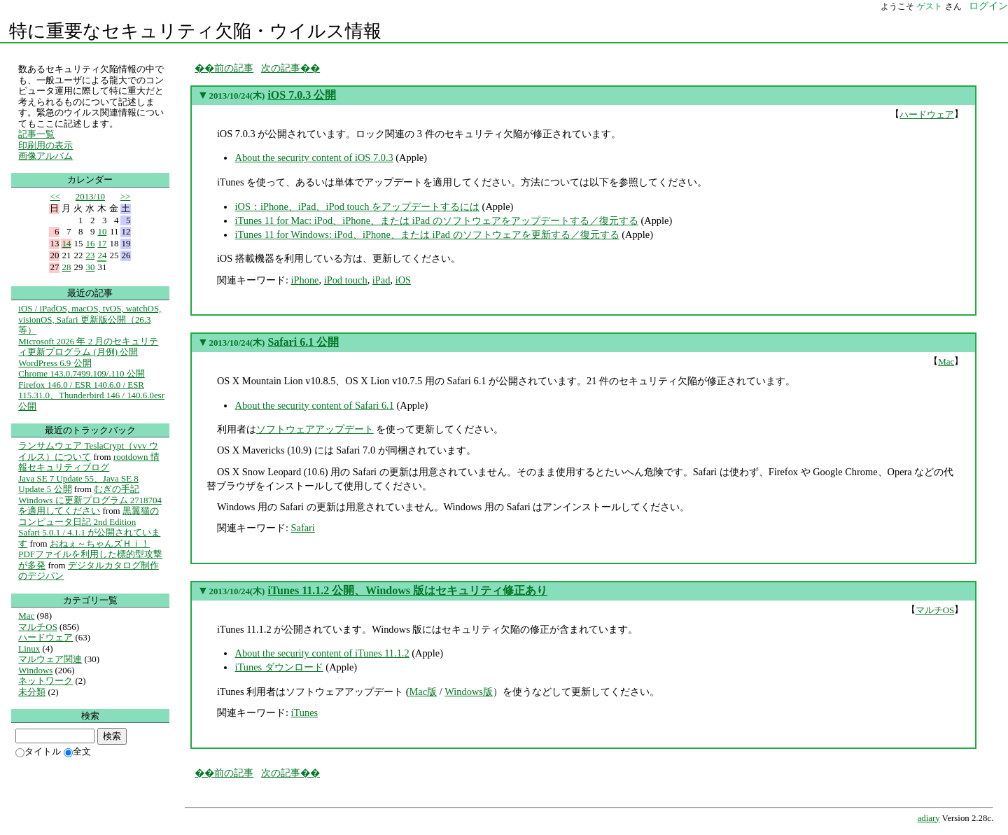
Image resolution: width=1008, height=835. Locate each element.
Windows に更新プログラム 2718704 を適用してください (90, 506)
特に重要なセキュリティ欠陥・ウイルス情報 (195, 31)
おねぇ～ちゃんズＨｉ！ (100, 543)
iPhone (304, 280)
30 (89, 267)
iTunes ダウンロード (278, 667)
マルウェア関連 (50, 659)
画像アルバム (45, 155)
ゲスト (929, 6)
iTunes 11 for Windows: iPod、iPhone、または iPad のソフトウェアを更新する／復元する (426, 234)
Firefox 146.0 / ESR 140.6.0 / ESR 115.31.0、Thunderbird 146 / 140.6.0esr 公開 (91, 395)
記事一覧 (36, 134)
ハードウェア (926, 114)
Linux (29, 648)
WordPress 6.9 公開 (54, 363)
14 (66, 243)
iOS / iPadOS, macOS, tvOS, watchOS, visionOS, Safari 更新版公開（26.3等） (89, 319)
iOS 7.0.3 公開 (301, 95)
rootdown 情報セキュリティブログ (88, 462)
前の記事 (233, 67)
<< (55, 196)
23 (89, 255)
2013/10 (90, 196)
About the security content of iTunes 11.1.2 (321, 653)
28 (66, 267)
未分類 (32, 692)
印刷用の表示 (45, 145)
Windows (35, 670)
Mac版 (424, 691)
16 (89, 243)
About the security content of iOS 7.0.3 (313, 157)
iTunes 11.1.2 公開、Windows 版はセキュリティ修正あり (407, 590)
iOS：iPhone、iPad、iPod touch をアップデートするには (356, 206)
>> (125, 196)
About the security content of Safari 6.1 (313, 405)
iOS (403, 280)
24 (101, 255)
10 (101, 231)
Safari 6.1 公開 (303, 342)
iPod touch (346, 280)
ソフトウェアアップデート (315, 429)
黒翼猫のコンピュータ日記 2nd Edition (88, 516)
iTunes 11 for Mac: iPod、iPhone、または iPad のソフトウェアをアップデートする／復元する (436, 220)
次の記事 (280, 67)
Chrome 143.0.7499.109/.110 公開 (81, 373)
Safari (302, 527)
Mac (946, 361)
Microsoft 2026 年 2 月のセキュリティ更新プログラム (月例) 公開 (88, 347)
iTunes (304, 712)
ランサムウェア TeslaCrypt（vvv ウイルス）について (88, 451)
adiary (929, 818)
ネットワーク (45, 680)
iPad (381, 280)
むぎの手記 (116, 489)
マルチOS (935, 610)
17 (101, 243)
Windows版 (468, 691)
